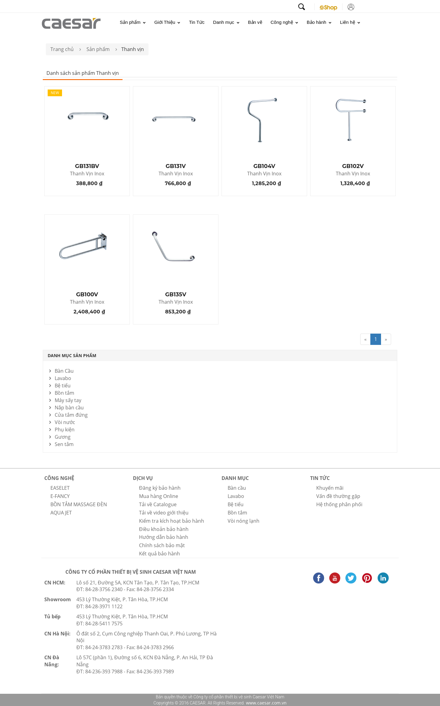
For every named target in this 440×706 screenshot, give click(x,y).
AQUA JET (61, 512)
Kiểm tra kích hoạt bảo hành (171, 521)
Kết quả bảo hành (159, 553)
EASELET (60, 488)
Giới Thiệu (167, 22)
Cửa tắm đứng (71, 415)
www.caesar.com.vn (266, 703)
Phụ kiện (65, 429)
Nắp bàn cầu (69, 407)
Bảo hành (319, 22)
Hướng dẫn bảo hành (163, 537)
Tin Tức (196, 22)
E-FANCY (60, 496)
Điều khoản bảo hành (164, 529)
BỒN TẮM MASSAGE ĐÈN (78, 504)
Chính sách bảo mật (162, 545)
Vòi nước (65, 422)
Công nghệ (284, 22)
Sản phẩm (133, 22)
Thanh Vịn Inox (87, 174)
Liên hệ (350, 22)
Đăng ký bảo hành (160, 488)
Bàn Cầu (64, 371)
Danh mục (226, 22)
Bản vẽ (255, 22)
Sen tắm (64, 444)
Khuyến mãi (329, 488)
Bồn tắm (64, 393)
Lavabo (63, 378)
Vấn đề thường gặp (338, 496)
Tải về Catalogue (158, 504)
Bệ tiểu (63, 385)
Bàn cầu (237, 488)
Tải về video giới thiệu (164, 512)
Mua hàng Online (158, 496)
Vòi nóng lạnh (243, 521)
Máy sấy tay (68, 400)
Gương (63, 436)
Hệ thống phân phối (339, 504)
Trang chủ (62, 49)
